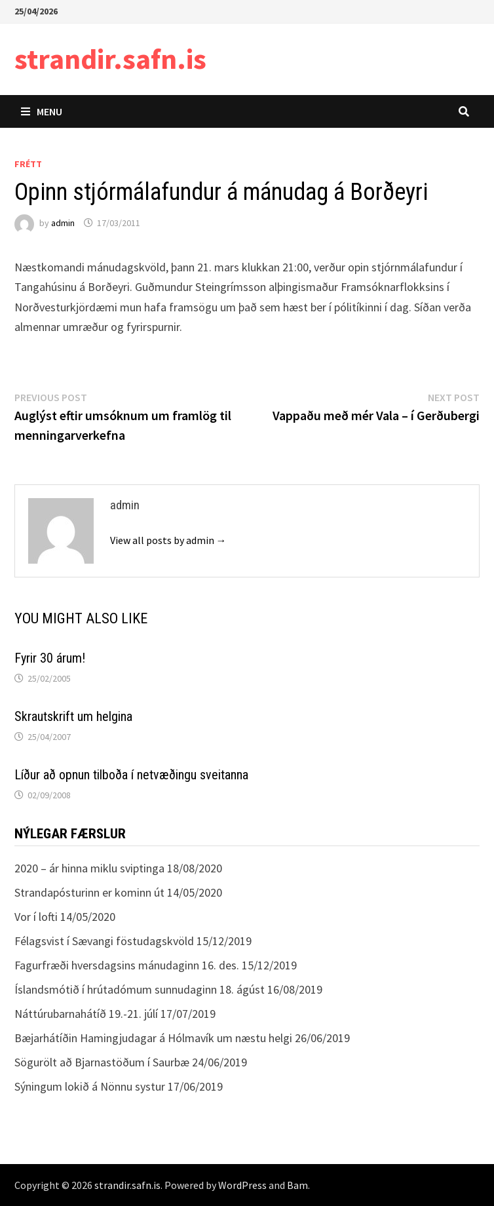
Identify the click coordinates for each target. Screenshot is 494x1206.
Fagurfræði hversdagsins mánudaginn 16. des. (126, 965)
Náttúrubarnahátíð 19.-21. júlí (86, 1013)
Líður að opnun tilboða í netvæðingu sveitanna (131, 775)
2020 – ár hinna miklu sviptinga (89, 868)
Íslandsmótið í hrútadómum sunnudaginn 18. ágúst (139, 989)
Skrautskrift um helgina (73, 716)
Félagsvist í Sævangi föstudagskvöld (104, 940)
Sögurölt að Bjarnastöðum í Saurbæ (101, 1062)
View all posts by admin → (168, 540)
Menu (41, 111)
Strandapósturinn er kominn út (89, 892)
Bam (297, 1185)
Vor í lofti (36, 916)
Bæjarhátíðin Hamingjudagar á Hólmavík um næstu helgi (153, 1037)
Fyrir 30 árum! (49, 658)
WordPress (242, 1185)
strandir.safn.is (110, 59)
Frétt (28, 164)
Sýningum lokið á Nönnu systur (89, 1086)
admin (63, 223)
